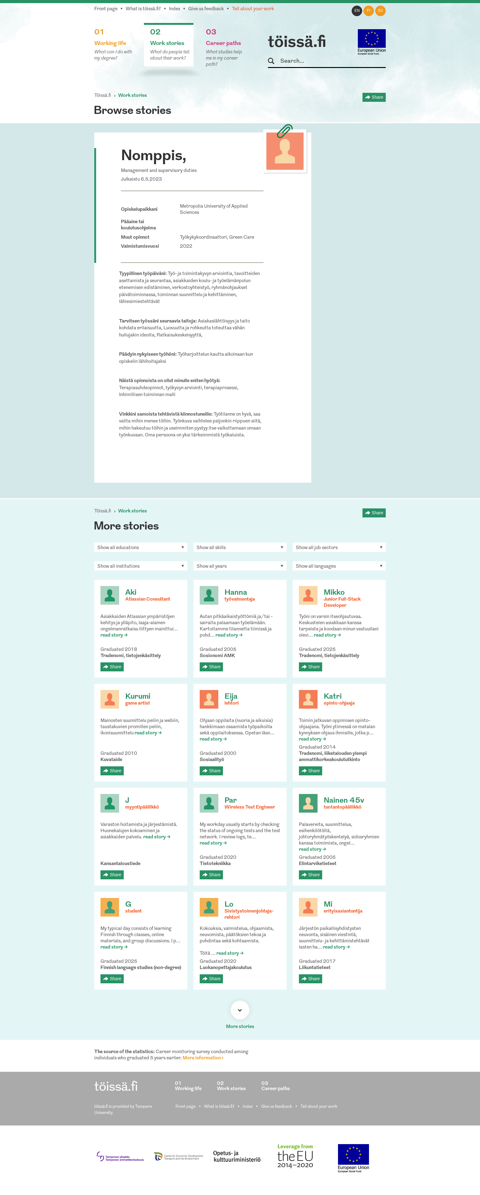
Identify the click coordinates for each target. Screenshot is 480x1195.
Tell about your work (253, 9)
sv (380, 11)
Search (274, 61)
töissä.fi (297, 43)
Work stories (132, 95)
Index (174, 9)
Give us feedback (206, 9)
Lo (228, 905)
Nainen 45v (344, 801)
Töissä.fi (102, 95)
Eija (231, 697)
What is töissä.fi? (143, 9)
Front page (106, 9)
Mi (328, 905)
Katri (333, 697)
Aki (130, 593)
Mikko (334, 593)
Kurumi (137, 697)
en (357, 11)
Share (377, 97)
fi (369, 11)
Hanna (235, 593)
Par (230, 801)
